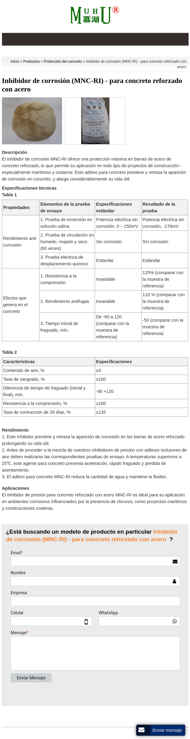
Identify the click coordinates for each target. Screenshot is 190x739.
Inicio (15, 61)
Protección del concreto (63, 61)
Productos (31, 61)
